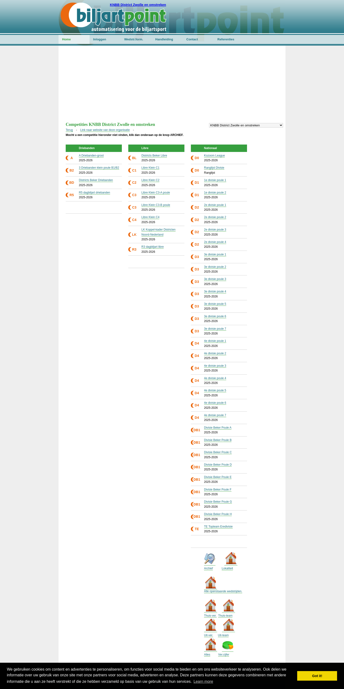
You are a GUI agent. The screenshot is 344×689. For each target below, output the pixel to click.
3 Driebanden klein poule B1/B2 (99, 167)
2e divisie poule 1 (215, 205)
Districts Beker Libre (154, 155)
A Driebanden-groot (91, 155)
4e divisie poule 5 (215, 390)
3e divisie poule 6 (215, 316)
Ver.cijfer (223, 654)
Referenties (225, 39)
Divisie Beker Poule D (218, 464)
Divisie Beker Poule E (217, 477)
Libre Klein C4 (150, 217)
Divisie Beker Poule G (218, 501)
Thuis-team (225, 615)
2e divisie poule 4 (215, 242)
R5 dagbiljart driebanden (94, 192)
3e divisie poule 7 (215, 328)
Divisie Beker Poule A (217, 427)
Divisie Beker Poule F (217, 489)
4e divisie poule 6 (215, 402)
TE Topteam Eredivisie (218, 526)
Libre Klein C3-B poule (155, 205)
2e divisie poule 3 (215, 229)
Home (66, 39)
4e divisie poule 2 (215, 353)
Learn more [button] (203, 681)
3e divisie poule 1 (215, 254)
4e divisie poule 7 (215, 415)
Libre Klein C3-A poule (155, 192)
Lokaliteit (227, 568)
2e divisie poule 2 (215, 217)
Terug (69, 130)
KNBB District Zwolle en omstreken (138, 5)
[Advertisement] (172, 86)
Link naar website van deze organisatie (105, 130)
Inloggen (99, 39)
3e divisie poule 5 (215, 304)
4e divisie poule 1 (215, 341)
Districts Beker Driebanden (96, 180)
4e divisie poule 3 (215, 365)
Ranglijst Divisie (214, 167)
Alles (207, 654)
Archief (208, 568)
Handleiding (164, 39)
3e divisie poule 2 (215, 267)
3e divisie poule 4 (215, 291)
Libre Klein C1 (150, 167)
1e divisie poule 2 (215, 192)
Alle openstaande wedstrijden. (223, 591)
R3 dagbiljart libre (152, 246)
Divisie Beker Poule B (217, 440)
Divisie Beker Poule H (218, 514)
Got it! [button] (317, 676)
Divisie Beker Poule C (218, 452)
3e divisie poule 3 (215, 279)
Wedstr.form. (133, 39)
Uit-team (223, 635)
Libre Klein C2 (150, 180)
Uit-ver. (208, 635)
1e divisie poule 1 (215, 180)
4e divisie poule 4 (215, 378)
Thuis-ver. (210, 615)
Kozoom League (214, 155)
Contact (192, 39)
